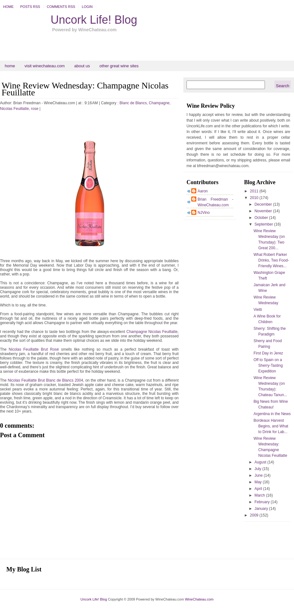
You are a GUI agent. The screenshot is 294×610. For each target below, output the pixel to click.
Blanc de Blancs (133, 103)
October (261, 217)
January (261, 508)
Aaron (203, 191)
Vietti (258, 309)
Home (8, 7)
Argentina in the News (272, 414)
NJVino (204, 212)
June (259, 475)
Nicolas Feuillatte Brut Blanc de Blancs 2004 (45, 380)
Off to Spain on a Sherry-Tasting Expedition (268, 365)
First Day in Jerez (268, 353)
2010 (255, 198)
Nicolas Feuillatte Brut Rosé (34, 349)
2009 (255, 515)
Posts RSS (30, 7)
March (260, 495)
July (258, 469)
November (263, 211)
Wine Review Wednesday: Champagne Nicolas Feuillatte (85, 89)
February (262, 502)
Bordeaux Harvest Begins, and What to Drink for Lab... (271, 426)
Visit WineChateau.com (45, 65)
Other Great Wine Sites (119, 65)
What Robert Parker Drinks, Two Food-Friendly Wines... (271, 260)
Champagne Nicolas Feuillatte (152, 331)
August (260, 462)
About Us (82, 65)
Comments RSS (61, 7)
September (264, 224)
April (258, 488)
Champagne (159, 103)
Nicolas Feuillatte (14, 108)
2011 (255, 191)
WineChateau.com (199, 599)
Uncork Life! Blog (94, 19)
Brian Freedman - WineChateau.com (215, 202)
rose (34, 108)
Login (87, 7)
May (258, 482)
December (263, 204)
